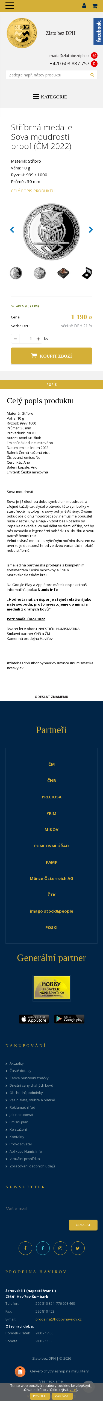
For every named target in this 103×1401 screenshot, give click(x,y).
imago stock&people (51, 911)
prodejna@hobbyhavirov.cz (59, 1319)
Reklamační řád (22, 1107)
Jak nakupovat (21, 1115)
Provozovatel (21, 1144)
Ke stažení (18, 1129)
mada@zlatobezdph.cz (69, 55)
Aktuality (17, 1063)
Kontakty (17, 1137)
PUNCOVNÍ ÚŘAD (51, 845)
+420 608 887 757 (69, 63)
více (73, 1389)
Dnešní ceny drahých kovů (31, 1085)
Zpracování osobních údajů (32, 1166)
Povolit (40, 1396)
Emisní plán (19, 1122)
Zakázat (62, 1396)
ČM (51, 764)
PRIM (51, 813)
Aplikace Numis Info (26, 1151)
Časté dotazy (20, 1071)
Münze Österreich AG (51, 878)
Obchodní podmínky (26, 1093)
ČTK (52, 894)
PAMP (51, 862)
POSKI (51, 927)
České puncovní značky (29, 1078)
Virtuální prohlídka (25, 1159)
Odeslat (83, 1225)
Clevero (28, 1372)
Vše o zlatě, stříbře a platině (32, 1100)
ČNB (51, 780)
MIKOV (51, 829)
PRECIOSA (51, 796)
